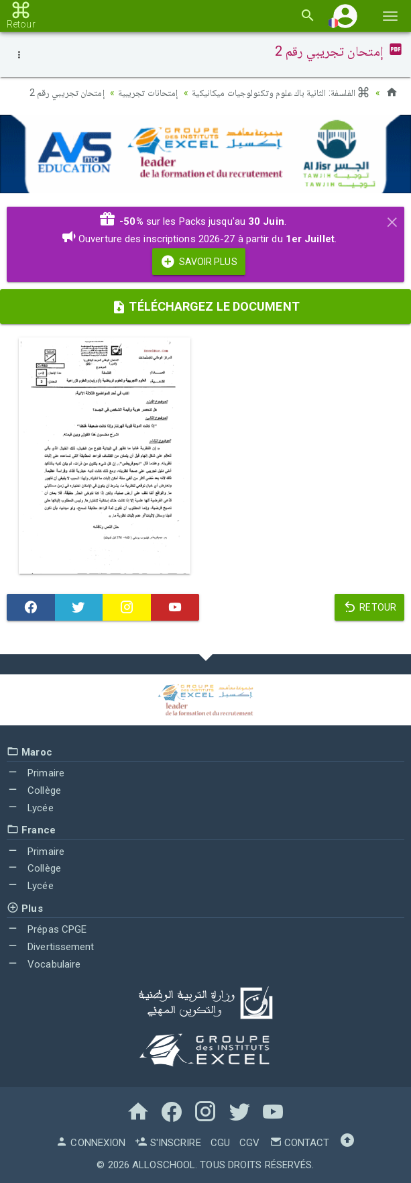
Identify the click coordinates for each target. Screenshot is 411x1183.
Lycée (30, 808)
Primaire (35, 773)
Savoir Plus (198, 261)
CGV (249, 1143)
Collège (34, 790)
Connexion (90, 1143)
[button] (345, 16)
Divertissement (51, 947)
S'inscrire (167, 1143)
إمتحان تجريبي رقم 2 (67, 92)
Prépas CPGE (46, 929)
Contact (300, 1143)
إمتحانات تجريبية (148, 92)
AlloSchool (163, 1165)
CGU (220, 1143)
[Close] (392, 220)
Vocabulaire (43, 964)
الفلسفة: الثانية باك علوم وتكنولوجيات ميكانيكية (281, 92)
